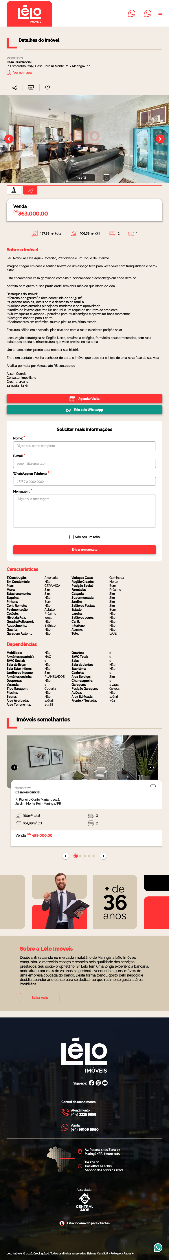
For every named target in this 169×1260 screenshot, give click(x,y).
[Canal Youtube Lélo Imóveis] (105, 1083)
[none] (84, 139)
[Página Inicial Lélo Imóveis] (84, 1055)
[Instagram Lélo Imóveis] (98, 1083)
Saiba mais (40, 998)
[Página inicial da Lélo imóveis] (29, 14)
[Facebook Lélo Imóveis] (91, 1083)
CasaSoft (102, 1253)
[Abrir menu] (160, 14)
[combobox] (14, 87)
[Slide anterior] (8, 139)
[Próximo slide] (160, 139)
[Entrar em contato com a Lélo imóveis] (131, 13)
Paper (129, 1253)
